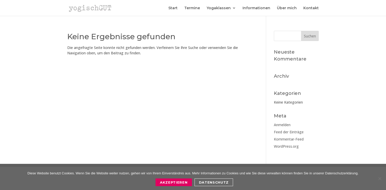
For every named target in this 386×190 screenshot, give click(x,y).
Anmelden (282, 124)
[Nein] (379, 178)
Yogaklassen (219, 8)
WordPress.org (286, 146)
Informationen (256, 8)
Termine (192, 8)
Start (173, 8)
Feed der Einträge (289, 131)
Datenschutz (214, 182)
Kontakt (311, 8)
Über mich (287, 8)
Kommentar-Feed (289, 139)
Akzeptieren (173, 182)
